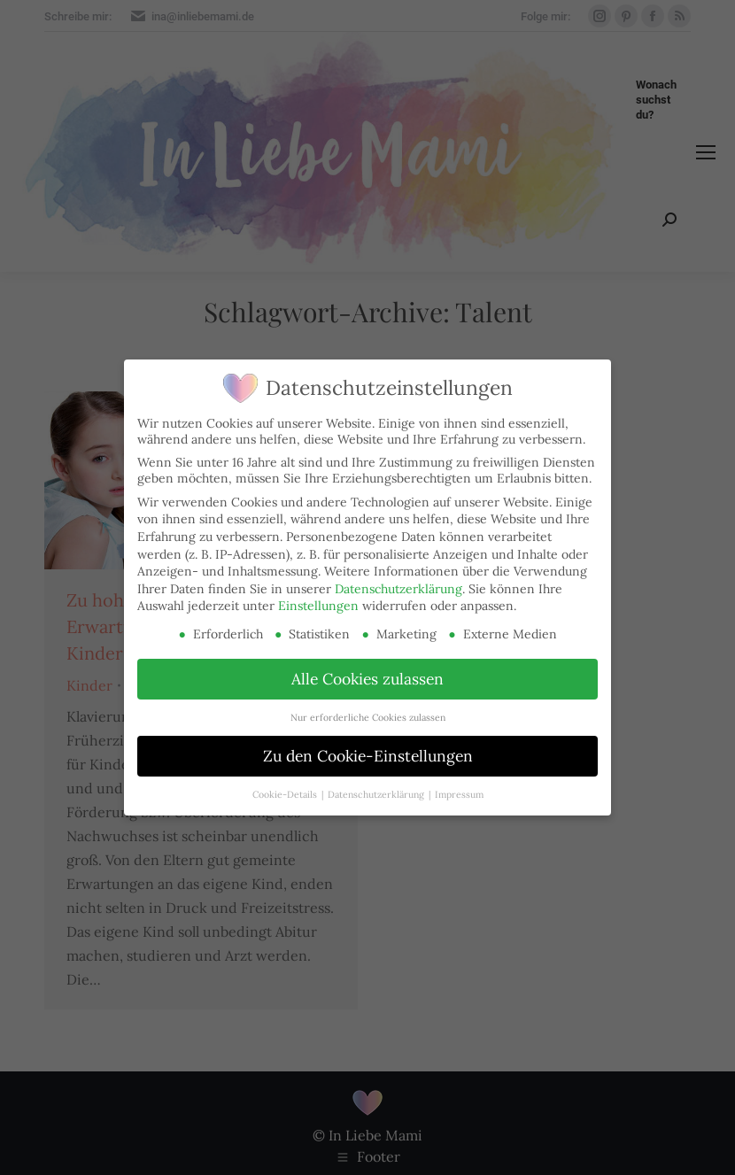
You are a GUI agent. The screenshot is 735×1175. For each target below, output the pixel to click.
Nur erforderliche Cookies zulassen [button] (367, 717)
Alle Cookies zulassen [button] (367, 679)
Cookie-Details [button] (286, 794)
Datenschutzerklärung (398, 589)
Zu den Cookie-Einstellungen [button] (368, 756)
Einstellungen (318, 606)
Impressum (459, 794)
